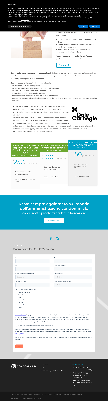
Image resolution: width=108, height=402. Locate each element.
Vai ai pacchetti (54, 221)
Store (75, 7)
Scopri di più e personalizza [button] (20, 396)
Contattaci (64, 65)
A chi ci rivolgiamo (52, 7)
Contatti (90, 7)
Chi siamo (46, 365)
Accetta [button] (94, 396)
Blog (82, 7)
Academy (67, 7)
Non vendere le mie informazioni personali (67, 386)
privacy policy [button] (25, 390)
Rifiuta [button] (83, 396)
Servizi (40, 7)
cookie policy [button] (87, 381)
